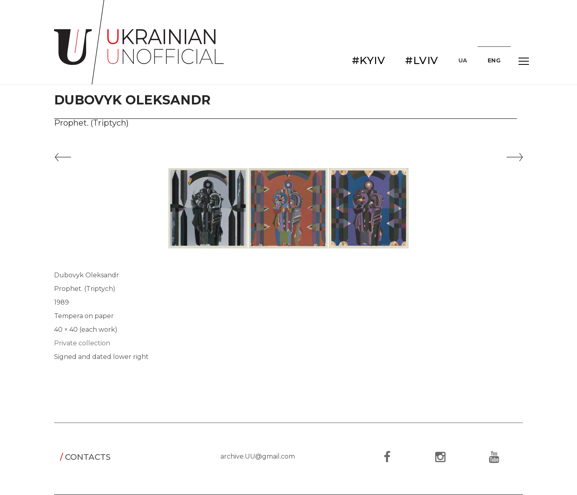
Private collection (82, 343)
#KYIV (368, 60)
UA (463, 60)
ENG (494, 60)
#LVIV (421, 60)
